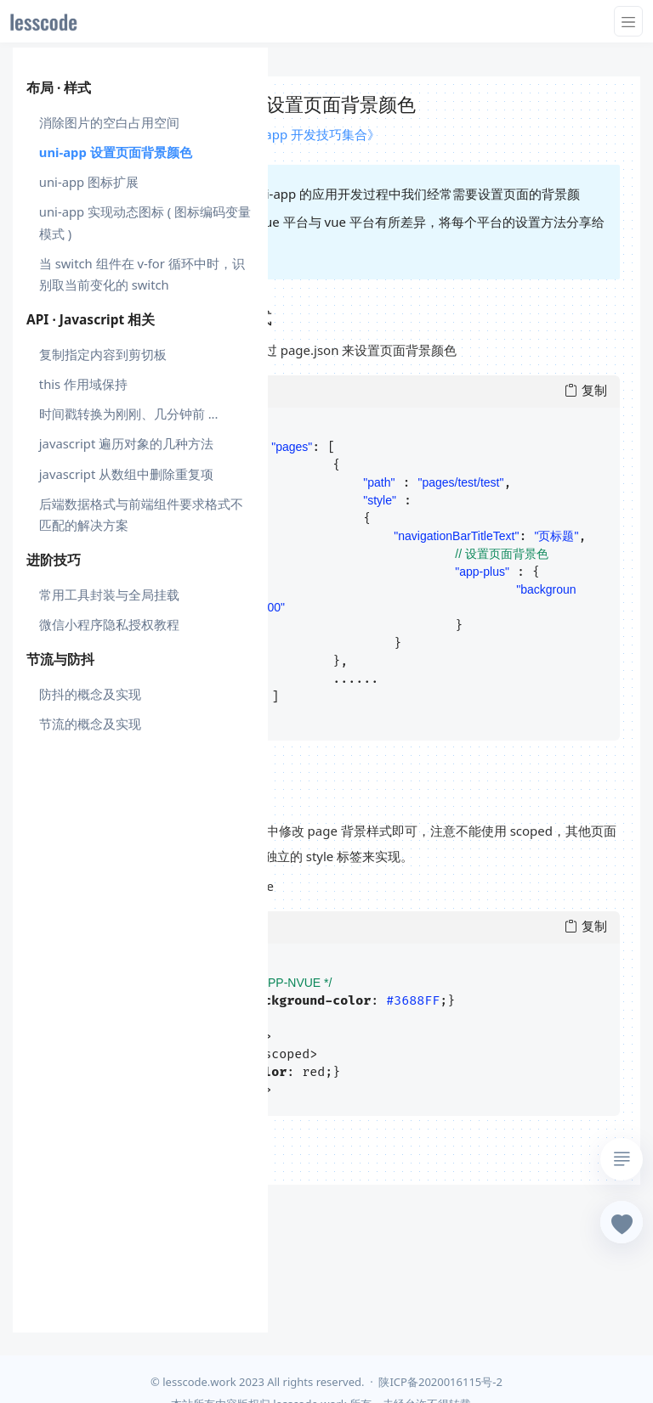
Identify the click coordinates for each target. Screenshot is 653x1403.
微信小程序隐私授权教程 (109, 624)
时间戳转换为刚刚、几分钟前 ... (129, 413)
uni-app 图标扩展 (89, 181)
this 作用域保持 (83, 383)
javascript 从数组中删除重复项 (126, 473)
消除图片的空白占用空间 (109, 122)
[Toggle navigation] (628, 21)
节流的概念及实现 (90, 723)
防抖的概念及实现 (90, 693)
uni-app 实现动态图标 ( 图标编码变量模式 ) (145, 222)
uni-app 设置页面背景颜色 (115, 152)
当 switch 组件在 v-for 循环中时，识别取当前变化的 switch (142, 274)
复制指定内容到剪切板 (103, 354)
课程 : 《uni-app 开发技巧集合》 (286, 134)
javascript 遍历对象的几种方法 (126, 443)
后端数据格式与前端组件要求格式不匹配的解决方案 (141, 514)
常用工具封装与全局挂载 (109, 594)
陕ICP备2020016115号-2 (440, 1381)
